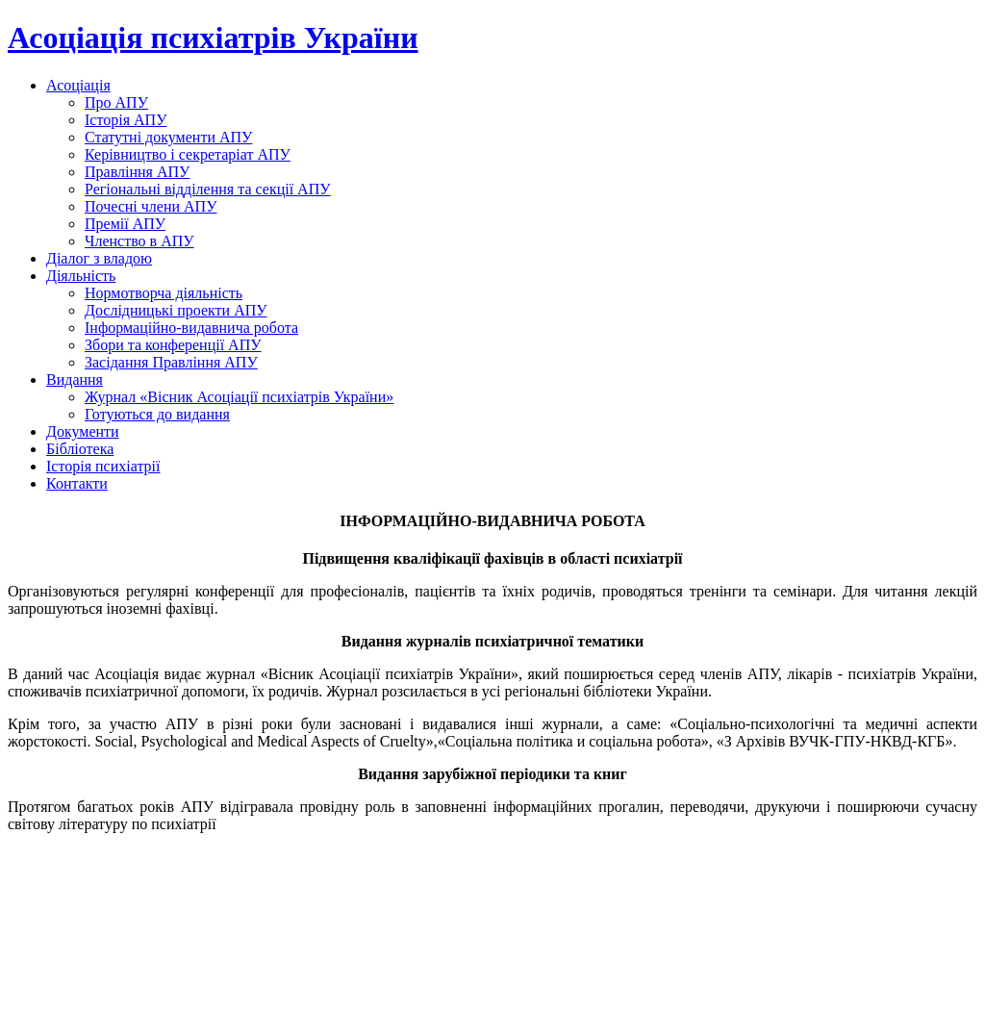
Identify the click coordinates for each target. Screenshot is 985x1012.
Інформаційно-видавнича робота (191, 327)
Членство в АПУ (139, 241)
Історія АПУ (125, 120)
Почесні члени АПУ (151, 206)
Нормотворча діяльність (163, 293)
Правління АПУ (137, 172)
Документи (82, 431)
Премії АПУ (125, 223)
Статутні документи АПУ (168, 137)
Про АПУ (116, 102)
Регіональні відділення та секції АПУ (208, 189)
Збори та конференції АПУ (173, 345)
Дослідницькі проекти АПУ (176, 310)
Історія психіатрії (103, 466)
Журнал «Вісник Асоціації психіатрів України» (239, 397)
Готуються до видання (157, 414)
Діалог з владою (99, 258)
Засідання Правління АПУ (171, 362)
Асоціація (78, 85)
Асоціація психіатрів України (213, 37)
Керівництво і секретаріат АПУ (187, 154)
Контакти (77, 483)
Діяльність (80, 275)
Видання (74, 379)
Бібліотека (80, 449)
